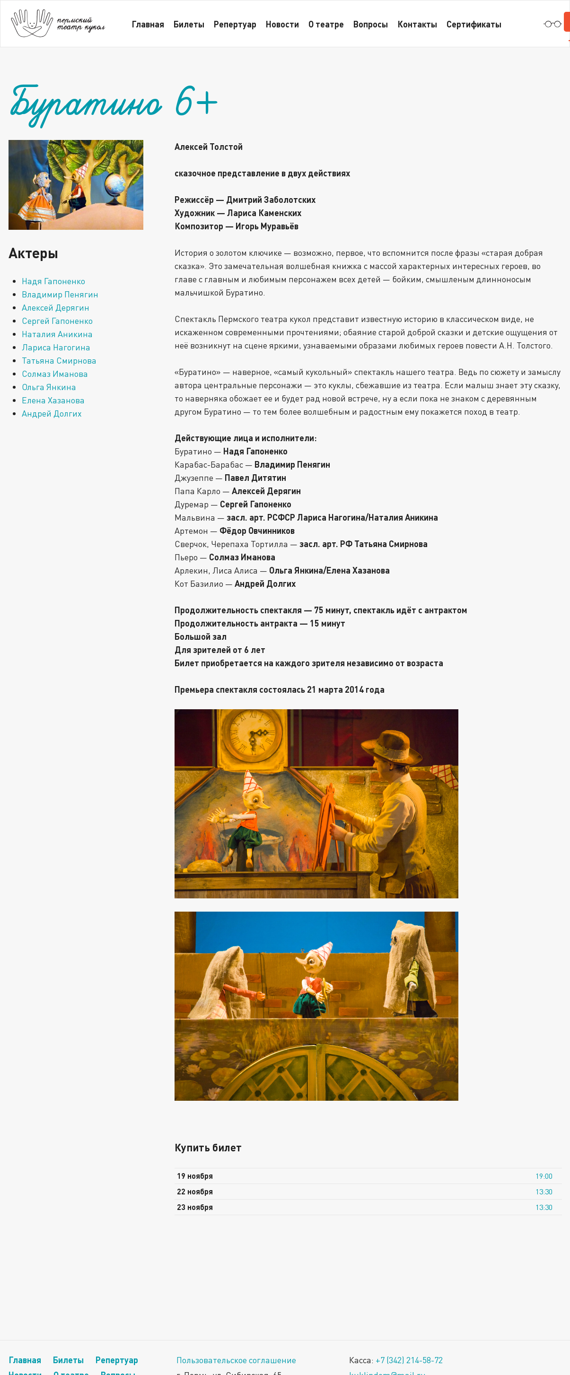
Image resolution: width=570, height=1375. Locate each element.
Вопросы (370, 23)
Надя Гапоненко (53, 281)
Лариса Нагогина (56, 347)
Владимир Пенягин (60, 294)
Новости (282, 23)
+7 (409, 1360)
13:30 (543, 1191)
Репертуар (235, 23)
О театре (326, 23)
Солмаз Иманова (55, 373)
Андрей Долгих (52, 413)
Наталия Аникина (57, 334)
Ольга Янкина (49, 387)
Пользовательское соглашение (236, 1360)
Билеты (189, 23)
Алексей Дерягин (55, 307)
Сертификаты (474, 23)
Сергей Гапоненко (57, 320)
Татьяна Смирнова (59, 360)
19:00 (543, 1176)
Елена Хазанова (53, 400)
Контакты (417, 23)
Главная (148, 23)
